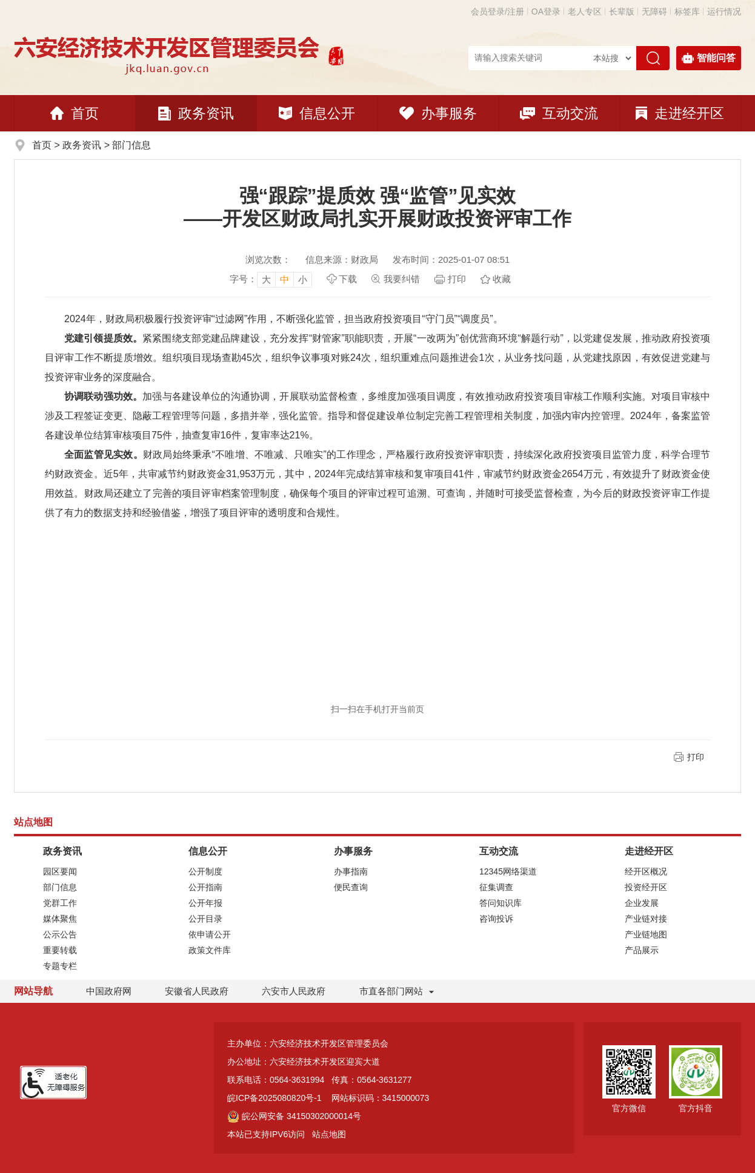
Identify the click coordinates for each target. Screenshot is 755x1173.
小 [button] (302, 279)
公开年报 (205, 903)
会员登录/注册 (497, 11)
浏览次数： (268, 259)
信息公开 (317, 113)
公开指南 (205, 887)
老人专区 (585, 11)
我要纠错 (402, 279)
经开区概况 (646, 871)
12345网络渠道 (508, 871)
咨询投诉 (496, 919)
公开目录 (205, 919)
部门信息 (131, 145)
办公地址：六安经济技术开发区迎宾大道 (303, 1061)
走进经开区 (680, 113)
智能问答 (709, 58)
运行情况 (724, 11)
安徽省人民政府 (196, 991)
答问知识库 (500, 903)
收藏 (502, 279)
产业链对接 (646, 919)
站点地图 (329, 1134)
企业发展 (642, 903)
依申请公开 (209, 934)
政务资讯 (196, 113)
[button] (621, 11)
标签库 (687, 11)
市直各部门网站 (396, 991)
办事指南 (351, 871)
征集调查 (496, 887)
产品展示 (642, 950)
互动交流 (559, 113)
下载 (348, 279)
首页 (74, 113)
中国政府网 (108, 991)
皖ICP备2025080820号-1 (274, 1098)
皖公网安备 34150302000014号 (294, 1116)
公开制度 (205, 871)
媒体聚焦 (60, 919)
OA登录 (545, 11)
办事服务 (438, 113)
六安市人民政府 (293, 991)
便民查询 (351, 887)
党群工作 (60, 903)
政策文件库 (209, 950)
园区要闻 (60, 871)
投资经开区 (646, 887)
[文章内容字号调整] (271, 279)
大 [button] (266, 279)
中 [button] (284, 279)
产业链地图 (646, 934)
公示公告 (60, 934)
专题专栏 (60, 966)
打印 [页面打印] (457, 279)
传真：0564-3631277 (371, 1080)
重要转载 (60, 950)
